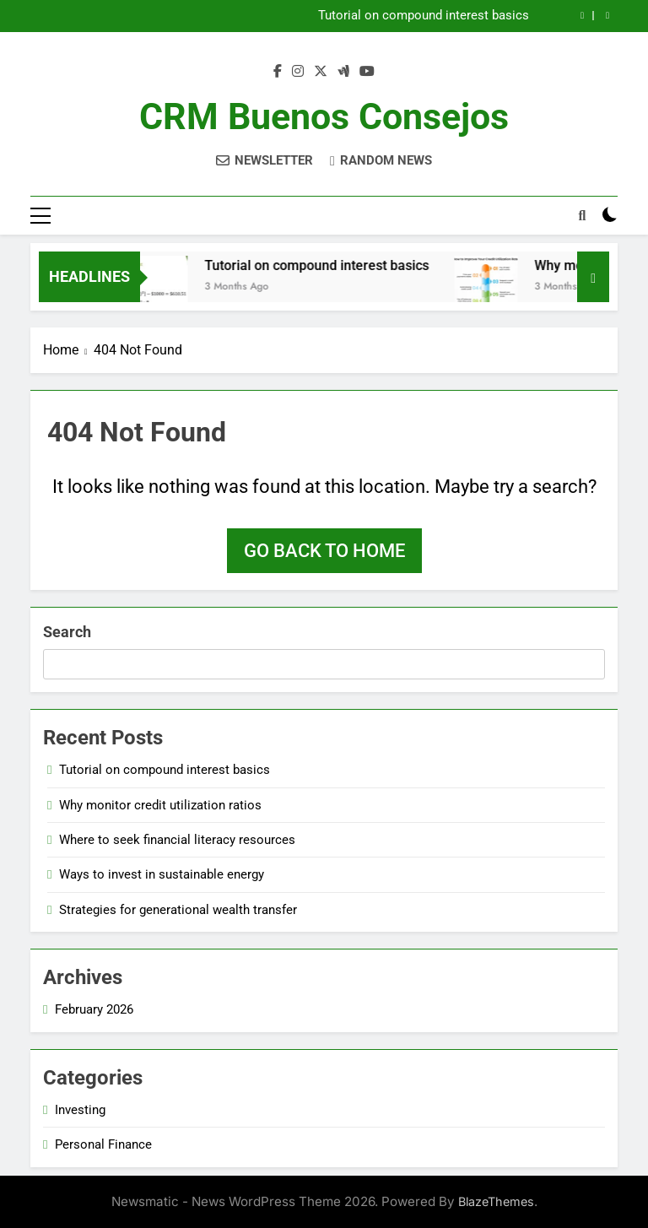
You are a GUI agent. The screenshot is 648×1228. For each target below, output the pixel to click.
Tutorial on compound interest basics (423, 16)
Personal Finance (103, 1144)
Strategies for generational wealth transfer (178, 909)
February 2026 (94, 1009)
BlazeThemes (496, 1201)
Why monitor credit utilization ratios (160, 805)
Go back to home (324, 550)
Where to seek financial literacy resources (177, 839)
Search (67, 632)
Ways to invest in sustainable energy (161, 874)
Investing (80, 1109)
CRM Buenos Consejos (324, 116)
